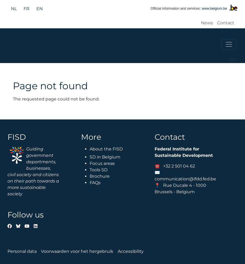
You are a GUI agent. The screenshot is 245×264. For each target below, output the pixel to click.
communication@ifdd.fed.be (185, 178)
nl (14, 8)
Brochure (100, 176)
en (39, 8)
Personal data (22, 251)
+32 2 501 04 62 (179, 166)
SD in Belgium (105, 157)
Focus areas (102, 163)
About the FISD (106, 149)
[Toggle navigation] (228, 44)
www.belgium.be (214, 8)
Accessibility (131, 251)
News (207, 22)
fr (26, 8)
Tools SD (99, 169)
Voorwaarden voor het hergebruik (77, 251)
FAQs (95, 182)
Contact (225, 22)
